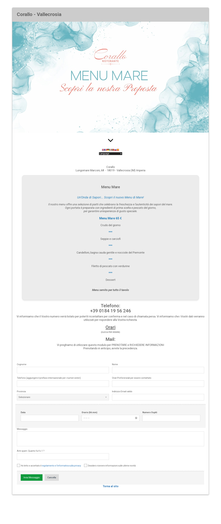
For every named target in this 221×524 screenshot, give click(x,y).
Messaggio (22, 429)
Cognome (21, 364)
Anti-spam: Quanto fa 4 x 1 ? (30, 451)
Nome (115, 364)
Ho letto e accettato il (49, 465)
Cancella (51, 477)
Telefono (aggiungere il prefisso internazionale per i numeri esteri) (49, 378)
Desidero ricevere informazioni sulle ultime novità (110, 465)
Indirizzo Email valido (122, 391)
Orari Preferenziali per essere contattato (131, 378)
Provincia (21, 391)
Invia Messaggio (31, 477)
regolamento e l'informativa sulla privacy (61, 465)
